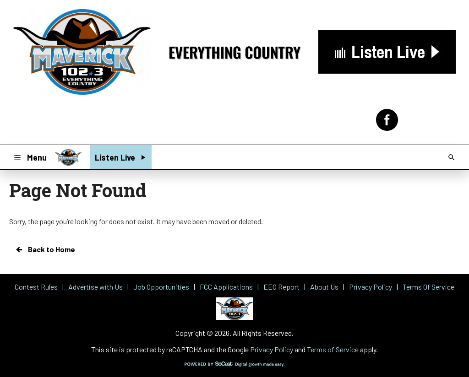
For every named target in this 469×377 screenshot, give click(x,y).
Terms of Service (333, 349)
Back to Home (45, 249)
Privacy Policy (271, 349)
